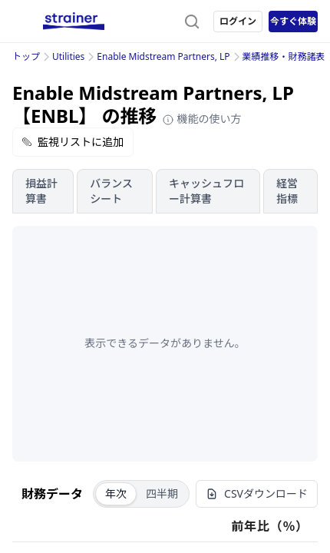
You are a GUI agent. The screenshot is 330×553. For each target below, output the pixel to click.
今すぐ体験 (293, 21)
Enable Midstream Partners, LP (163, 56)
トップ (26, 56)
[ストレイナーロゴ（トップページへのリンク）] (73, 21)
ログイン (237, 21)
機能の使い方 (202, 118)
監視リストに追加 (73, 141)
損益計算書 (41, 191)
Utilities (68, 56)
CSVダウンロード (257, 493)
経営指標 (287, 191)
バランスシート (111, 191)
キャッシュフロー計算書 (206, 191)
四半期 (162, 493)
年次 (116, 493)
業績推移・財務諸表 (284, 56)
